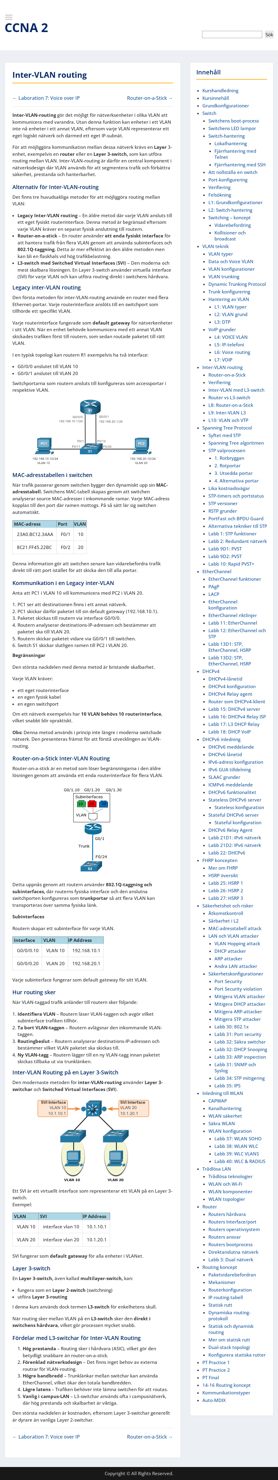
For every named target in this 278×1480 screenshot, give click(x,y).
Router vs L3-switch (229, 397)
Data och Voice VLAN (230, 261)
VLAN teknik (215, 246)
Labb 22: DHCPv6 (226, 853)
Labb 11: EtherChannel (232, 623)
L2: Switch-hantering (230, 210)
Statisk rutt (220, 1305)
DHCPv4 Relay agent (230, 694)
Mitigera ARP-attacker (238, 1011)
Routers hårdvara (227, 1214)
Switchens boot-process (233, 121)
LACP (213, 594)
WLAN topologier (226, 1199)
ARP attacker (228, 959)
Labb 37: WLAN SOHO (238, 1138)
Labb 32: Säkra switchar (240, 1042)
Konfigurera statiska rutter (237, 1355)
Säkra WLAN (221, 1123)
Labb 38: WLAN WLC (236, 1146)
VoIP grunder (222, 329)
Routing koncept (219, 1267)
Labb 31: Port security (237, 1034)
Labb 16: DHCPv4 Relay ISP (237, 717)
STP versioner (222, 503)
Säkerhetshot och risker (227, 906)
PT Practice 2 (216, 1370)
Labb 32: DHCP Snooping (240, 1049)
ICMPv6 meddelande (230, 785)
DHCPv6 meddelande (231, 747)
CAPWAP (217, 1101)
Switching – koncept (229, 217)
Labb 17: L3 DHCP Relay (234, 724)
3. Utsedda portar (233, 473)
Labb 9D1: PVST (225, 549)
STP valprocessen (226, 450)
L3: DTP (222, 322)
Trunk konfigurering (229, 292)
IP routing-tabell (225, 1297)
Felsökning (219, 195)
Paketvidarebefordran (232, 1275)
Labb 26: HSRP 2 (225, 890)
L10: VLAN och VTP (228, 420)
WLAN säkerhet (225, 1116)
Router (209, 1207)
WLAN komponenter (230, 1191)
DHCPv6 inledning (221, 739)
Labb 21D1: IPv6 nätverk (234, 838)
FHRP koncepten (219, 860)
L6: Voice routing (232, 352)
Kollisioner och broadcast (230, 236)
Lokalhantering (230, 143)
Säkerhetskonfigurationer (235, 974)
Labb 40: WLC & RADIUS (239, 1161)
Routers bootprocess (230, 1244)
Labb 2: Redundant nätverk (237, 541)
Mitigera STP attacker (237, 1019)
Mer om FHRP (223, 868)
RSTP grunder (222, 511)
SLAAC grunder (224, 777)
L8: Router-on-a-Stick (230, 405)
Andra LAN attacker (235, 966)
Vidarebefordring (232, 225)
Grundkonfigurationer (225, 106)
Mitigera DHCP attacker (239, 1004)
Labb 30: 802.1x (231, 1027)
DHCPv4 (211, 671)
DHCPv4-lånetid (225, 679)
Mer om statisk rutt (229, 1340)
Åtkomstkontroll (225, 913)
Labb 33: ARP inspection (240, 1057)
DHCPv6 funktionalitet (232, 792)
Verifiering (219, 187)
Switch (209, 113)
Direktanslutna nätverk (233, 1252)
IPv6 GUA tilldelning (229, 769)
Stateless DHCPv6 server (234, 800)
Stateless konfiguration (239, 807)
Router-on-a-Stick (227, 375)
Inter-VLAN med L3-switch (236, 390)
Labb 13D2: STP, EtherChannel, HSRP (229, 661)
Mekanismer (221, 1282)
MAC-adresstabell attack (234, 928)
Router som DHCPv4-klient (236, 701)
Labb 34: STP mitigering (239, 1078)
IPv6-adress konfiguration (235, 762)
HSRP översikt (223, 875)
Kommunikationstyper (226, 1393)
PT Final (210, 1377)
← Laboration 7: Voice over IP (46, 98)
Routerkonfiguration (230, 1290)
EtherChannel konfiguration (222, 605)
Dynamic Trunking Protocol (237, 284)
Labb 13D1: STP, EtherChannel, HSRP (229, 647)
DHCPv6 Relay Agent (230, 830)
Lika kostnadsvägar (229, 488)
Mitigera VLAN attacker (239, 996)
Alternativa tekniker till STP (237, 526)
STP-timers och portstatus (236, 496)
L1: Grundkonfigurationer (235, 202)
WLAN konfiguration (230, 1131)
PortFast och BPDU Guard (235, 518)
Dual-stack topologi (229, 1347)
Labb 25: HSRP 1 (225, 883)
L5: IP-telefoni (229, 344)
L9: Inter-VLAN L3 (227, 413)
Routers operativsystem (234, 1229)
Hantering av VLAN (228, 299)
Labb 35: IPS (227, 1086)
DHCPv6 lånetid (225, 754)
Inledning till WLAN (222, 1093)
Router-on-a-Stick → (150, 98)
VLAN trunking (223, 276)
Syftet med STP (224, 435)
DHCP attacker (230, 951)
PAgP (213, 586)
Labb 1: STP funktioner (232, 534)
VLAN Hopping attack (237, 943)
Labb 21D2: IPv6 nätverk (234, 845)
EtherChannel (216, 571)
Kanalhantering (224, 1108)
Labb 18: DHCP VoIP (229, 732)
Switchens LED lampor (232, 128)
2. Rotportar (227, 465)
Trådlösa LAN (216, 1169)
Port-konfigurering (227, 180)
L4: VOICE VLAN (231, 337)
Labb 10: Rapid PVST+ (231, 564)
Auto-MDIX (214, 1400)
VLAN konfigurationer (231, 269)
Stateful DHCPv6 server (233, 815)
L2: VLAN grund (230, 314)
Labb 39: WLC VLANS (236, 1154)
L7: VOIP (223, 360)
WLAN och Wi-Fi (225, 1184)
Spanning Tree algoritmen (236, 443)
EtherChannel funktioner (234, 579)
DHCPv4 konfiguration (232, 686)
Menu (11, 17)
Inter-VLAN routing (222, 367)
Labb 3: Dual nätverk (230, 1259)
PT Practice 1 (216, 1362)
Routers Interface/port (232, 1222)
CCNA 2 (26, 27)
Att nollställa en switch (232, 172)
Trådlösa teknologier (230, 1176)
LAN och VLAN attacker (233, 936)
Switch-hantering (226, 136)
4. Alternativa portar (236, 481)
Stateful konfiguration (237, 822)
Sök (269, 25)
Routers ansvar (224, 1237)
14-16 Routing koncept (226, 1385)
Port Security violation (238, 989)
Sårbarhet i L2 (223, 921)
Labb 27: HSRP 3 (225, 898)
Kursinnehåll (215, 98)
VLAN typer (220, 254)
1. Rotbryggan (229, 458)
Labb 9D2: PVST (225, 556)
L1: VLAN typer (230, 307)
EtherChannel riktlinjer (232, 615)
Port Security (228, 981)
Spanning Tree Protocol (227, 428)
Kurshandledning (220, 90)
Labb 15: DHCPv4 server (234, 709)
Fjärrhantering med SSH (240, 165)
